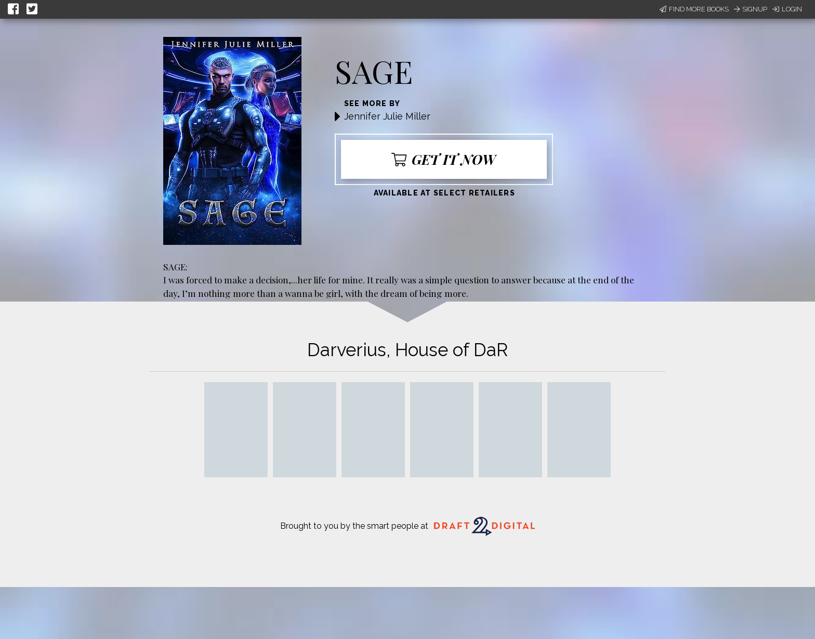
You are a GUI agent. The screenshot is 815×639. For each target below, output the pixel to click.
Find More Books (694, 9)
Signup (750, 9)
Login (787, 9)
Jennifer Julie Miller (387, 116)
